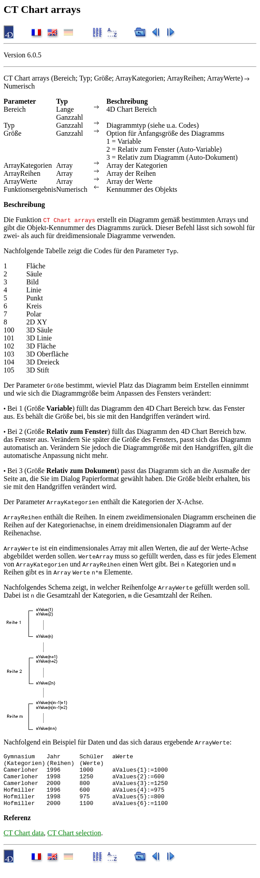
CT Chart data (24, 843)
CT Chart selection (74, 843)
